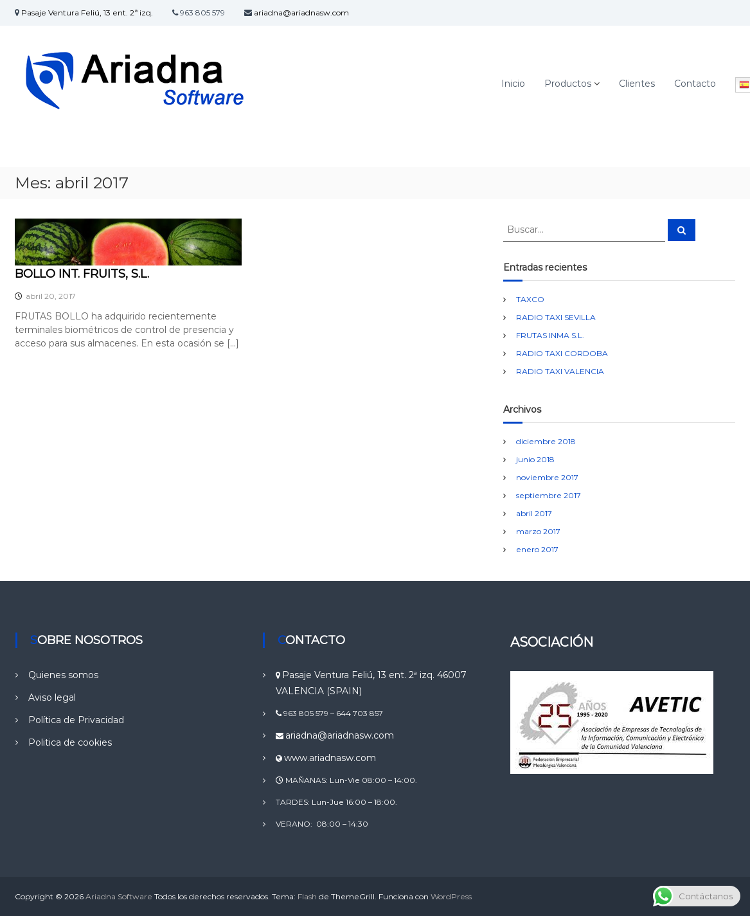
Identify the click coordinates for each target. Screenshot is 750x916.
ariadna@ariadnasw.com (301, 12)
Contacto (695, 83)
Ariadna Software (118, 896)
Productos (567, 83)
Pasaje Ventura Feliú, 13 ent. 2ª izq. (87, 12)
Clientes (637, 83)
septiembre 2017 (548, 495)
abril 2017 (534, 513)
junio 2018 (535, 459)
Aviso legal (52, 697)
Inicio (513, 83)
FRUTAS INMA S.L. (550, 335)
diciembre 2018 (546, 441)
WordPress (451, 896)
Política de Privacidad (76, 720)
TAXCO (530, 299)
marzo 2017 (538, 531)
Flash (307, 896)
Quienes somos (63, 675)
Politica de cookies (70, 742)
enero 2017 (537, 549)
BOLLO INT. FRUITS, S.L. (82, 274)
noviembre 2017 (547, 477)
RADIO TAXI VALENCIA (560, 371)
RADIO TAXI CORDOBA (562, 353)
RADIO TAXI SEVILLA (556, 317)
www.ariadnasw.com (330, 758)
